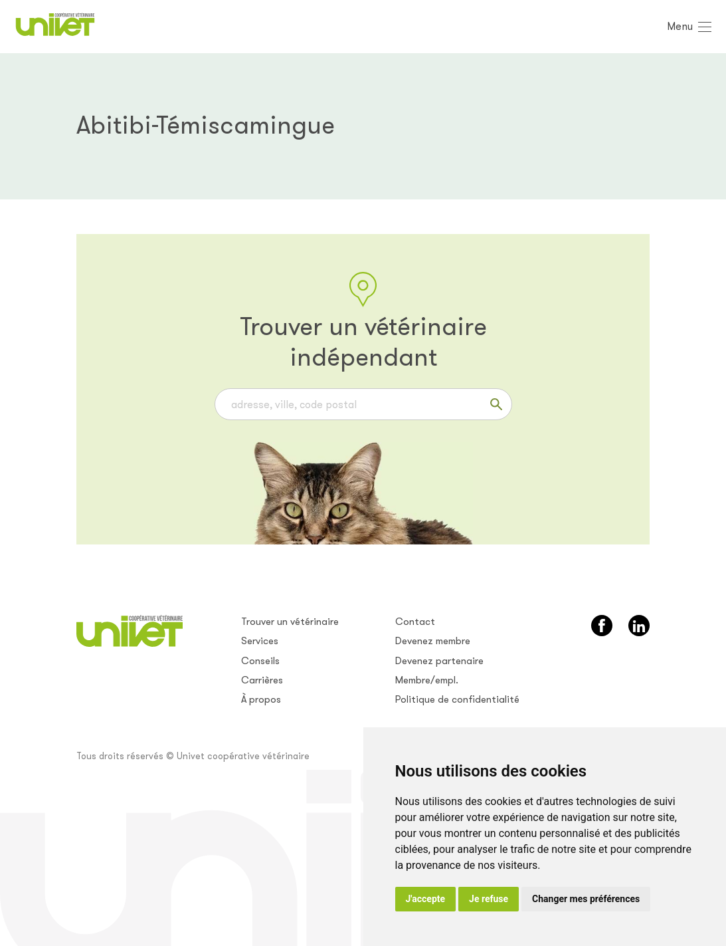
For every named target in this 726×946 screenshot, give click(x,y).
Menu (680, 26)
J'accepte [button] (426, 898)
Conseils (260, 660)
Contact (415, 621)
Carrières (262, 680)
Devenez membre (432, 641)
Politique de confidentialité (457, 699)
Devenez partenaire (439, 660)
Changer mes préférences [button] (586, 898)
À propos (261, 699)
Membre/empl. (426, 680)
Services (259, 641)
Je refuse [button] (488, 898)
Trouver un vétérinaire (290, 621)
